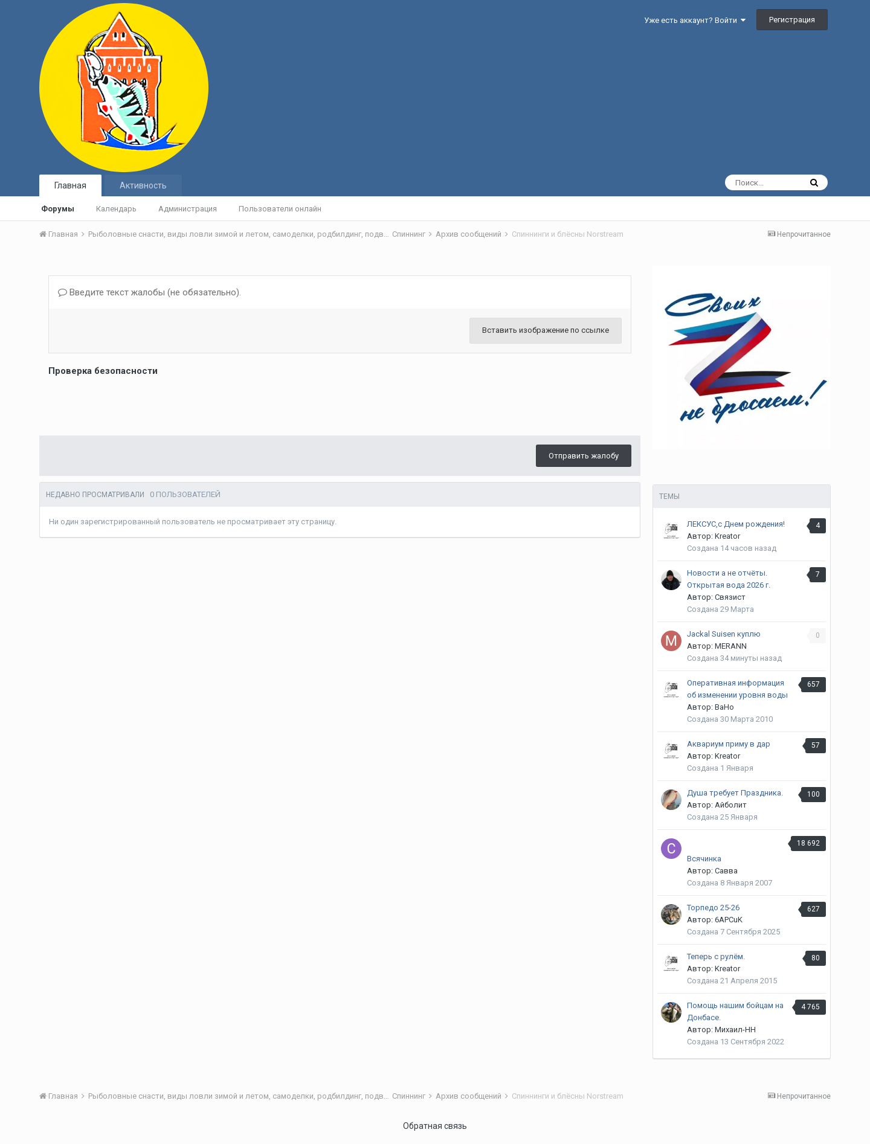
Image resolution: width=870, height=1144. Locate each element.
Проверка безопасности (103, 370)
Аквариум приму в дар (728, 743)
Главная (70, 185)
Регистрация (792, 19)
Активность (143, 185)
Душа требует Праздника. (735, 792)
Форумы (57, 208)
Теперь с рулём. (716, 956)
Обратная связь (435, 1126)
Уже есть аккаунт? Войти (695, 20)
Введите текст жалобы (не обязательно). (149, 292)
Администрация (187, 208)
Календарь (116, 208)
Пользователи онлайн (280, 208)
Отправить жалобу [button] (584, 455)
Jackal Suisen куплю (724, 633)
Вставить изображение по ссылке (545, 330)
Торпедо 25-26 (713, 907)
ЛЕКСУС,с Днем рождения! (736, 524)
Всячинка (704, 858)
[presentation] (140, 402)
